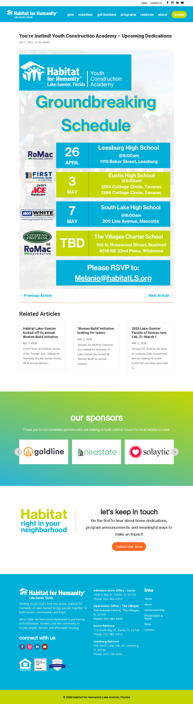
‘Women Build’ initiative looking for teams (95, 331)
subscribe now (129, 546)
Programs (128, 15)
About (162, 15)
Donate (179, 14)
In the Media (42, 42)
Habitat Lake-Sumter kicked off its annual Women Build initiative (40, 333)
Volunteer (85, 15)
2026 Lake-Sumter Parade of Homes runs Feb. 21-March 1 (149, 333)
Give (70, 15)
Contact (149, 629)
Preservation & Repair (153, 617)
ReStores (146, 15)
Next (174, 452)
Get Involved (106, 15)
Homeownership (154, 610)
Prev (18, 452)
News (144, 3)
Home (148, 599)
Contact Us (156, 3)
